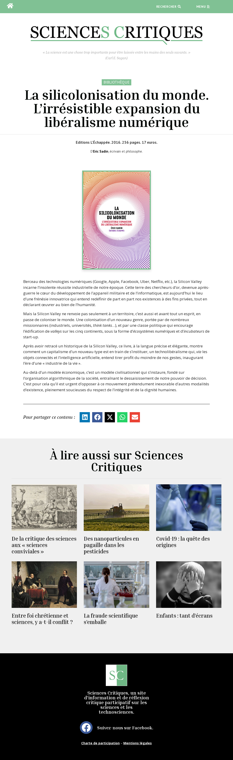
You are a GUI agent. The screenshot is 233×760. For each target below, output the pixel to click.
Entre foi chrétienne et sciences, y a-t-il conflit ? (42, 618)
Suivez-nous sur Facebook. (125, 727)
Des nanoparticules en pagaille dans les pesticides (111, 545)
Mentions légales (137, 743)
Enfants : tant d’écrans (184, 615)
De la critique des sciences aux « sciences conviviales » (44, 545)
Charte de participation (100, 743)
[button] (85, 417)
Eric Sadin (100, 151)
